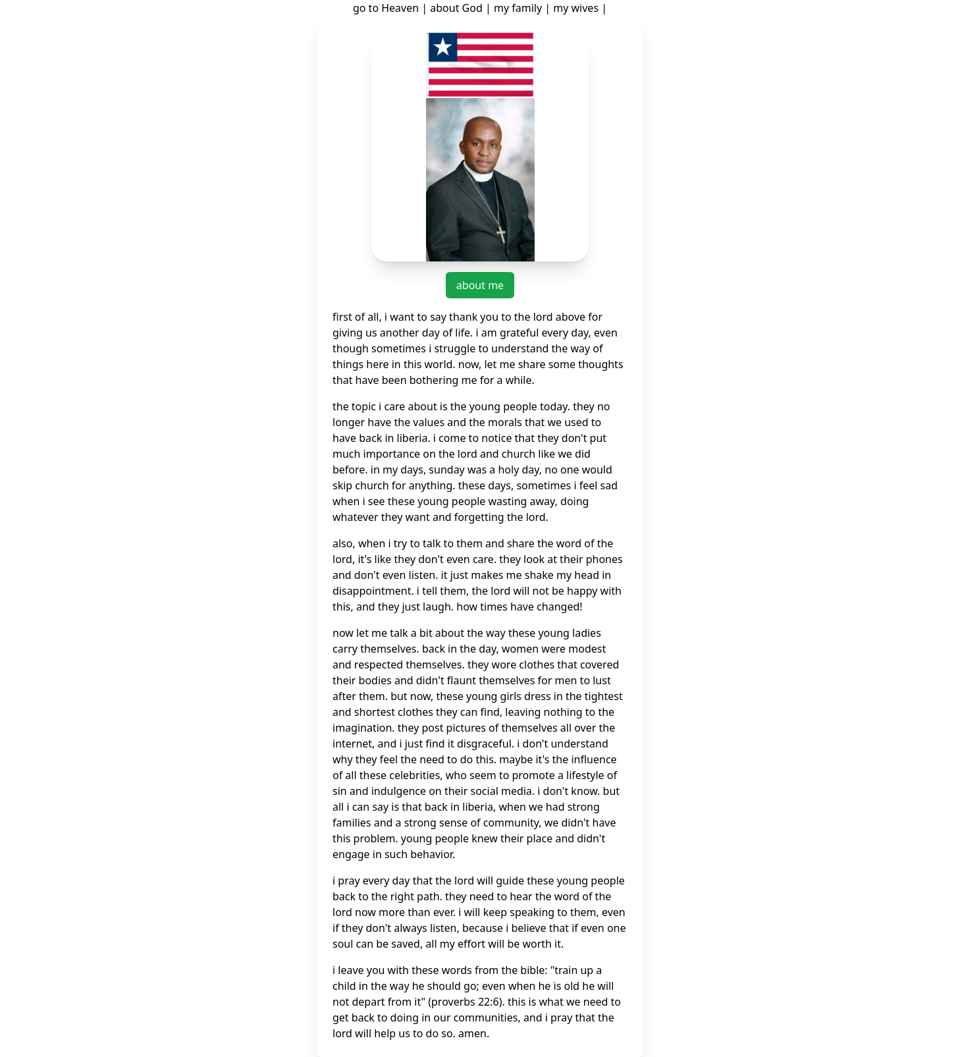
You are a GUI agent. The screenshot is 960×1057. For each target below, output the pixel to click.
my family (518, 8)
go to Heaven (386, 8)
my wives (576, 8)
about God (456, 8)
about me (480, 285)
